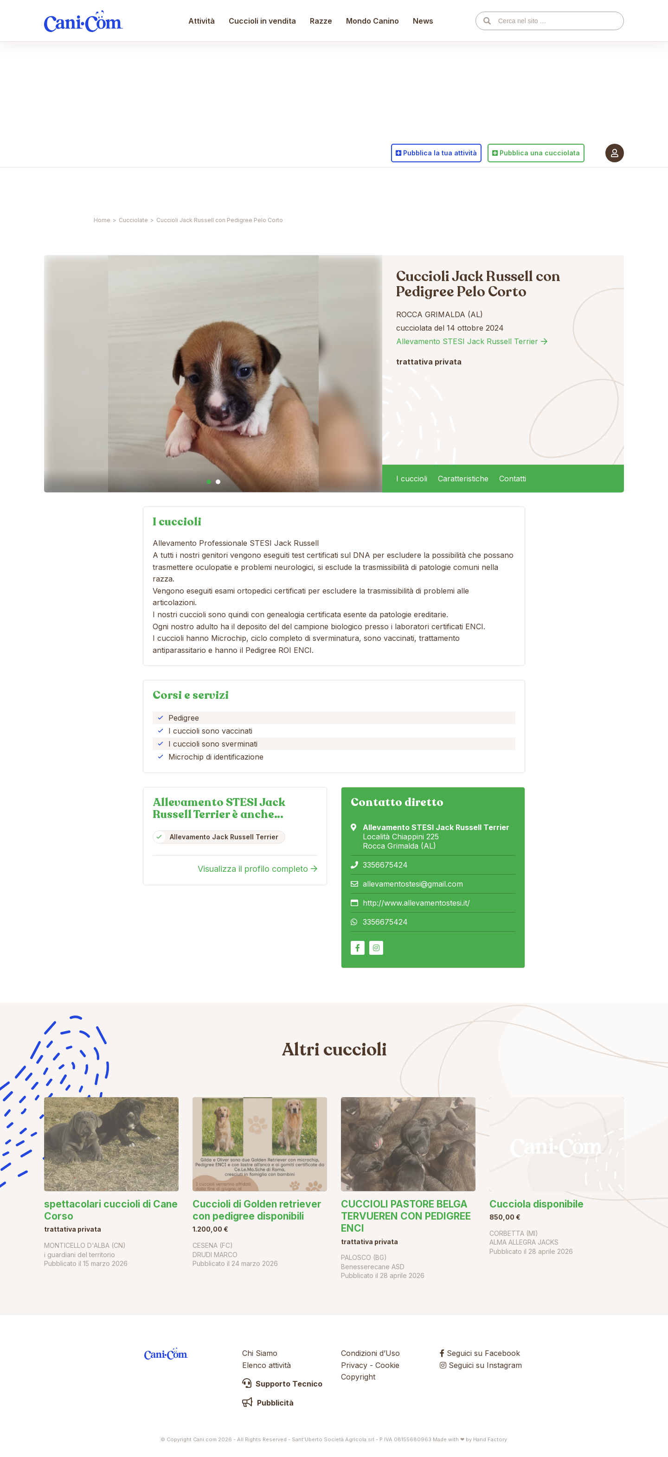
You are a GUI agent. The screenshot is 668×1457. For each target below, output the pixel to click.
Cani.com (83, 187)
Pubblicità (268, 1402)
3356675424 (385, 864)
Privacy (354, 1365)
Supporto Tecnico (282, 1383)
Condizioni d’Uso (370, 1353)
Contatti (512, 478)
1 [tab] (208, 481)
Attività (202, 187)
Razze (321, 187)
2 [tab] (218, 481)
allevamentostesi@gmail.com (413, 883)
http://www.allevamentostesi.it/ (416, 902)
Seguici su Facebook (480, 1353)
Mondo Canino (373, 187)
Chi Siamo (259, 1353)
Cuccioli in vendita (262, 187)
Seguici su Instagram (481, 1365)
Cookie (387, 1365)
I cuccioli (411, 478)
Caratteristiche (463, 478)
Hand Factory (490, 1439)
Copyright (358, 1376)
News (423, 187)
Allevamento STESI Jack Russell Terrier (467, 341)
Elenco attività (266, 1365)
